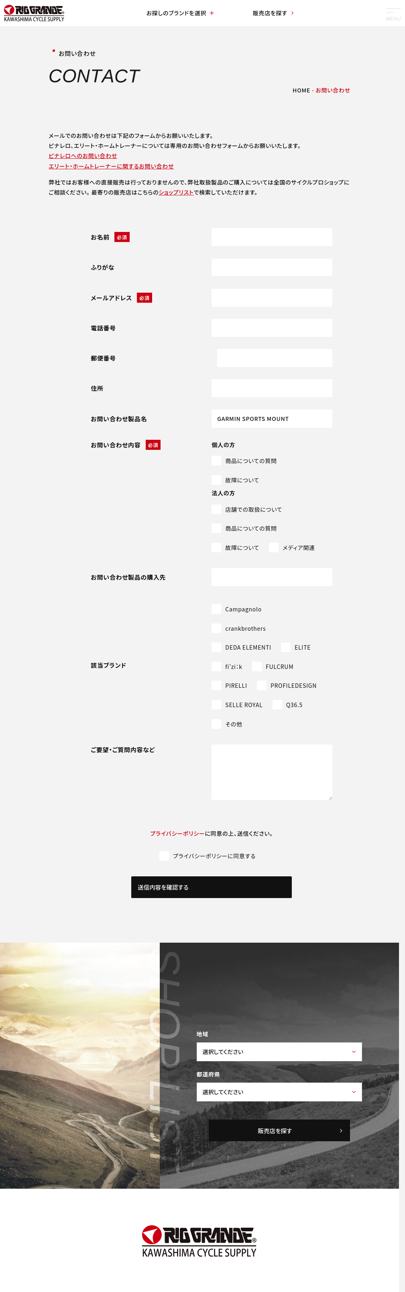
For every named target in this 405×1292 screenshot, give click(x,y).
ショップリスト (176, 192)
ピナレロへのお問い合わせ (83, 156)
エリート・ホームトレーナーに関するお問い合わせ (111, 166)
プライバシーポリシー (178, 833)
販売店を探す (272, 13)
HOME (301, 90)
